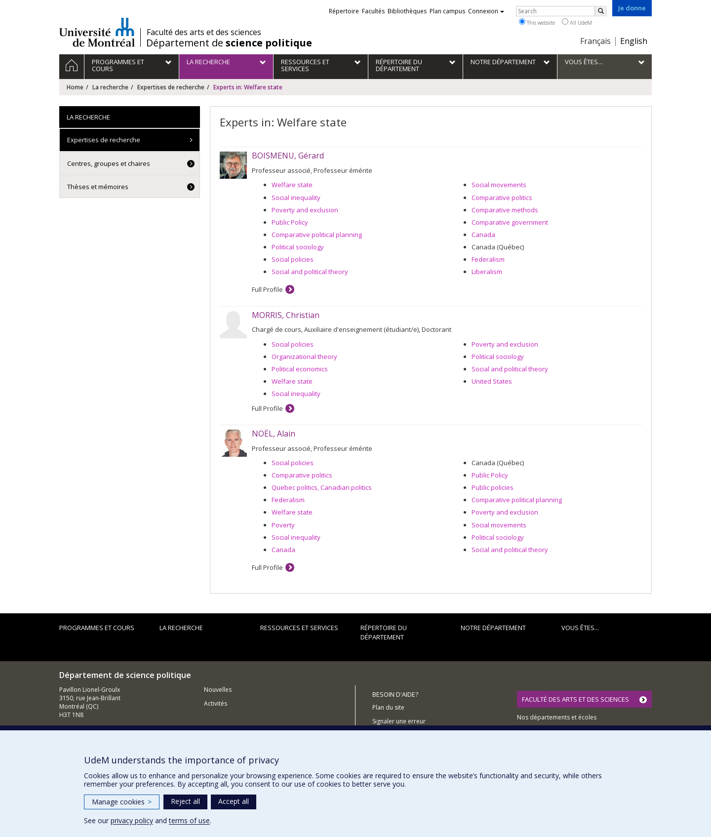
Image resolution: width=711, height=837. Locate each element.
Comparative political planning (317, 234)
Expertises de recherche (170, 87)
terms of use (189, 820)
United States (492, 381)
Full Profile (267, 289)
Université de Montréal (97, 32)
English (633, 41)
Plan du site (388, 707)
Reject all (185, 801)
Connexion (486, 11)
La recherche (110, 87)
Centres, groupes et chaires (108, 163)
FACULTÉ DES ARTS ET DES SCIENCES (575, 699)
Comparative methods (505, 209)
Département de (229, 43)
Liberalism (487, 271)
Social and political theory (310, 271)
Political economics (300, 368)
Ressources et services (299, 627)
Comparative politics (502, 197)
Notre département (493, 627)
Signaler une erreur (399, 721)
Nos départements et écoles (556, 717)
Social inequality (296, 197)
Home (75, 87)
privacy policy (132, 820)
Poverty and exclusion (305, 209)
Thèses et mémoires (97, 186)
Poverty (283, 524)
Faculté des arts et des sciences (204, 32)
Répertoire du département (383, 632)
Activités (215, 703)
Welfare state (292, 184)
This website (537, 22)
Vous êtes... (580, 627)
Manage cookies (122, 801)
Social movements (499, 184)
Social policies (293, 259)
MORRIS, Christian (285, 315)
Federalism (488, 259)
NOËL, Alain (273, 433)
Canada (483, 234)
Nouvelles (218, 689)
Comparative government (510, 222)
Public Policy (290, 222)
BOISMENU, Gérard (288, 155)
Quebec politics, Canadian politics (322, 487)
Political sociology (298, 246)
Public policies (493, 487)
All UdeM (577, 22)
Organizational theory (304, 356)
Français (595, 41)
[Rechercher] (601, 11)
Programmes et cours (96, 627)
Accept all (233, 801)
